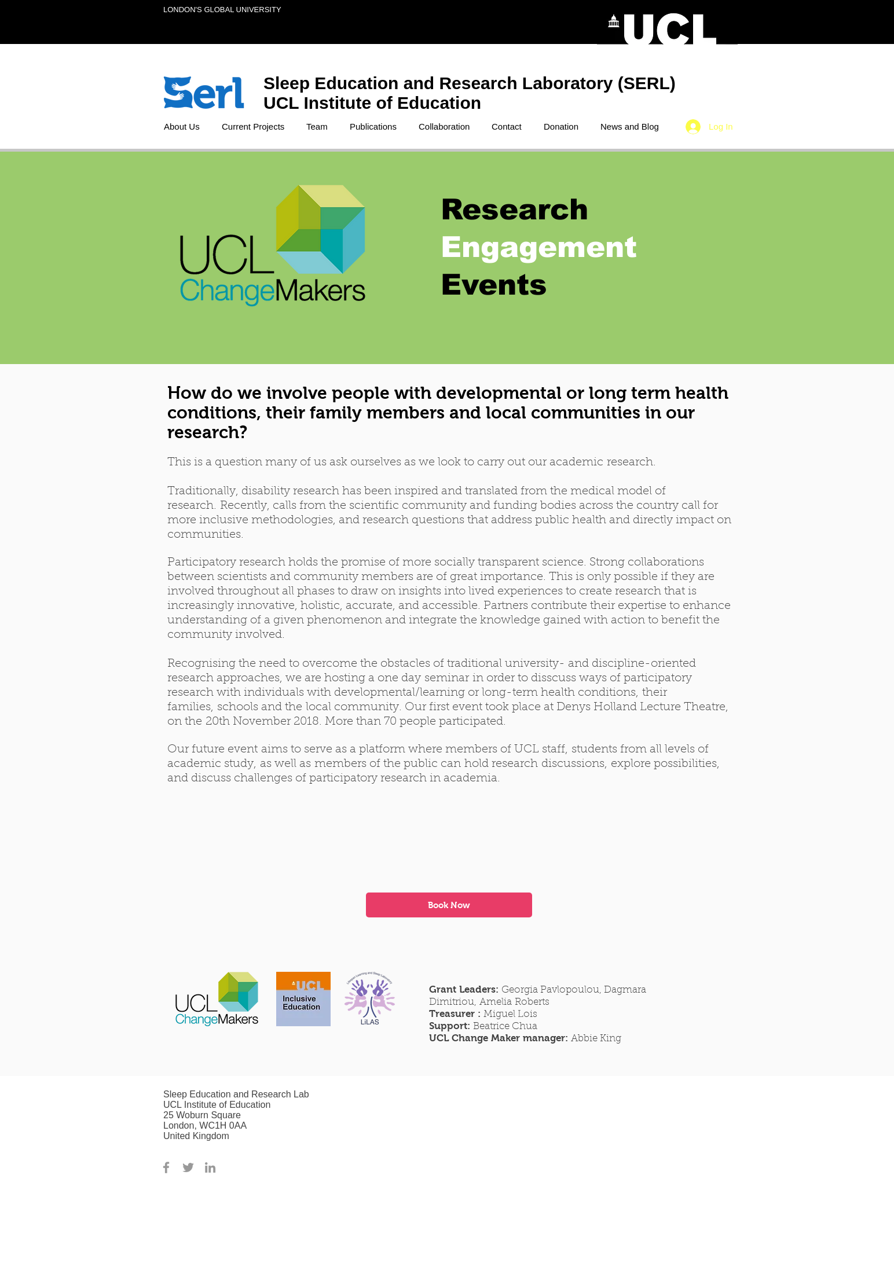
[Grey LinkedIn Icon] (210, 1167)
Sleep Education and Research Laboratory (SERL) (469, 83)
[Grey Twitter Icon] (188, 1167)
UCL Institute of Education (374, 102)
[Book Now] (449, 905)
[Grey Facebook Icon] (166, 1167)
